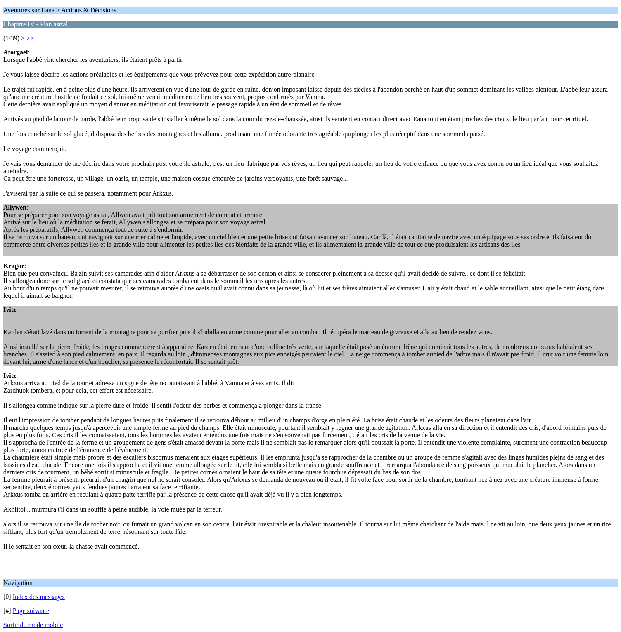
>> (30, 38)
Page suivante (31, 610)
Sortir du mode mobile (33, 624)
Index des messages (39, 596)
